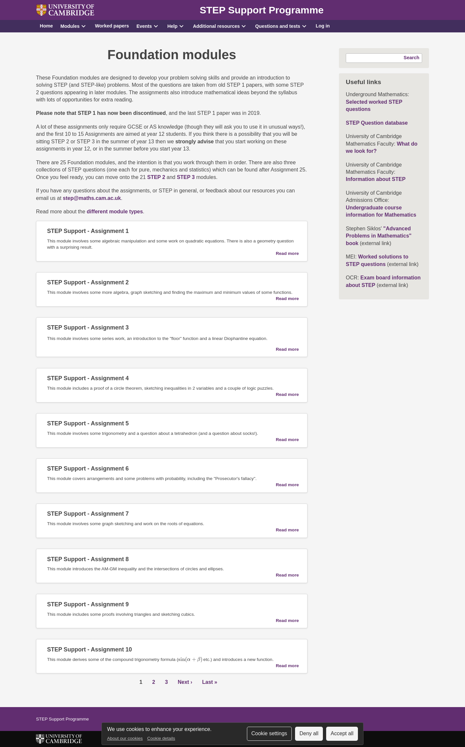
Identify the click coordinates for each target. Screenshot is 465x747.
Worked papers (112, 25)
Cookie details (161, 738)
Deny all (308, 733)
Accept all (342, 733)
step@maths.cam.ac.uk (92, 198)
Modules (70, 26)
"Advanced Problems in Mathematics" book (379, 236)
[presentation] (190, 659)
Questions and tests (277, 26)
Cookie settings (269, 733)
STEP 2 (156, 177)
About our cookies (125, 738)
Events (144, 26)
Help (172, 26)
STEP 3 (186, 177)
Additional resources (216, 26)
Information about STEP (375, 179)
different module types (115, 211)
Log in (323, 25)
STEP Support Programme (262, 10)
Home (46, 25)
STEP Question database (377, 123)
